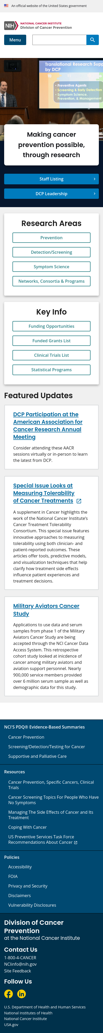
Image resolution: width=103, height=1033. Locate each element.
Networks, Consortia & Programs (51, 281)
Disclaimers (19, 895)
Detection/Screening (51, 252)
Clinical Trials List (51, 355)
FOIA (13, 876)
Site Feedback (17, 971)
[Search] (92, 40)
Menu (15, 40)
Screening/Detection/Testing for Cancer (46, 747)
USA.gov (11, 1024)
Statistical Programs (51, 370)
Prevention (51, 238)
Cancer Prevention (26, 737)
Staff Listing (52, 179)
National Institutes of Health (28, 1012)
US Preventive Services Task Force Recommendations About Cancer (41, 839)
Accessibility (20, 867)
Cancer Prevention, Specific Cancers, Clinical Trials (51, 784)
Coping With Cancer (27, 827)
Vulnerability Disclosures (32, 905)
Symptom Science (51, 267)
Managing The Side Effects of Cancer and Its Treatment (50, 814)
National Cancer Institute (25, 1018)
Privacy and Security (27, 886)
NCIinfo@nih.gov (20, 964)
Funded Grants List (51, 341)
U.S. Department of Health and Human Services (45, 1007)
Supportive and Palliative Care (37, 756)
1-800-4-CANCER (20, 958)
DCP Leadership (51, 194)
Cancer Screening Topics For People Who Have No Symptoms (53, 799)
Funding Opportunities (51, 326)
